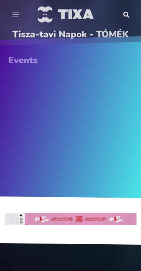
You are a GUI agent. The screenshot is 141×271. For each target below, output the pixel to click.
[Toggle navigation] (15, 15)
